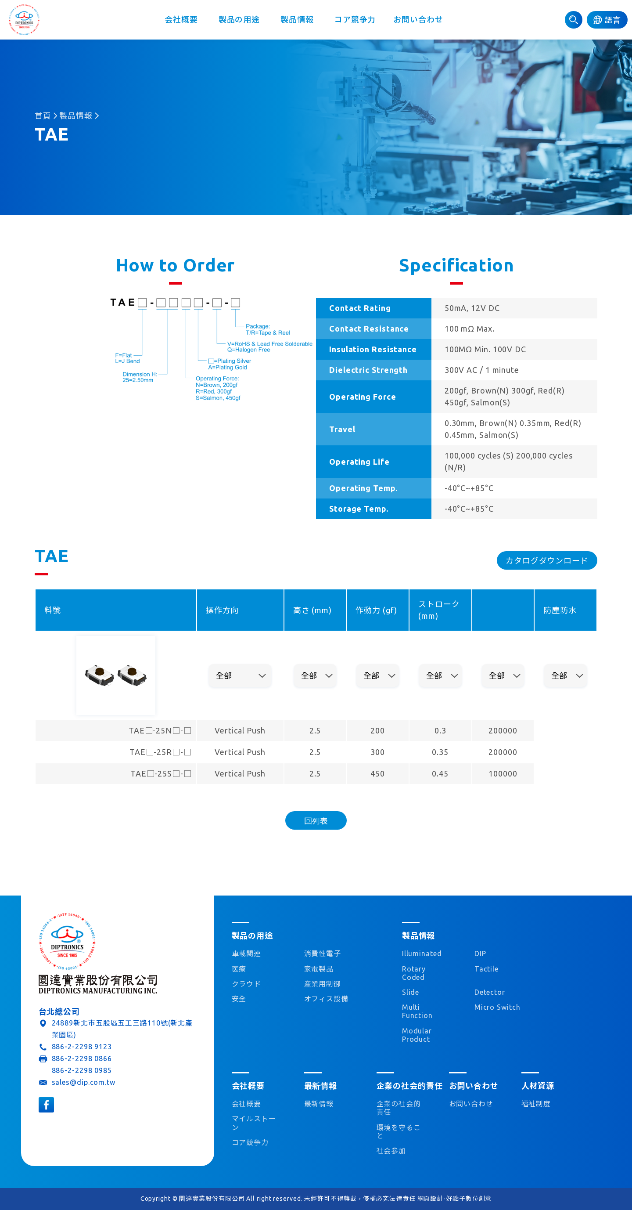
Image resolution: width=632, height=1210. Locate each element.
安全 (239, 999)
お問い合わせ (418, 19)
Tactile (486, 969)
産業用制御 (322, 984)
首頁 (43, 115)
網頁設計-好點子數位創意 (454, 1198)
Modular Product (417, 1035)
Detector (489, 992)
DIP (480, 953)
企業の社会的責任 (399, 1108)
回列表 (316, 820)
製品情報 (297, 19)
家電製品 (319, 969)
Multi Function (417, 1011)
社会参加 (391, 1151)
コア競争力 (355, 19)
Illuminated (422, 953)
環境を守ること (399, 1131)
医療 (239, 969)
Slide (411, 992)
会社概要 (181, 19)
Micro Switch (497, 1007)
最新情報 (319, 1104)
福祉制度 (536, 1104)
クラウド (247, 984)
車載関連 (247, 953)
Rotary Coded (414, 973)
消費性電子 (322, 953)
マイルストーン (254, 1123)
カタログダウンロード (547, 560)
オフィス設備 (326, 999)
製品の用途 (239, 19)
